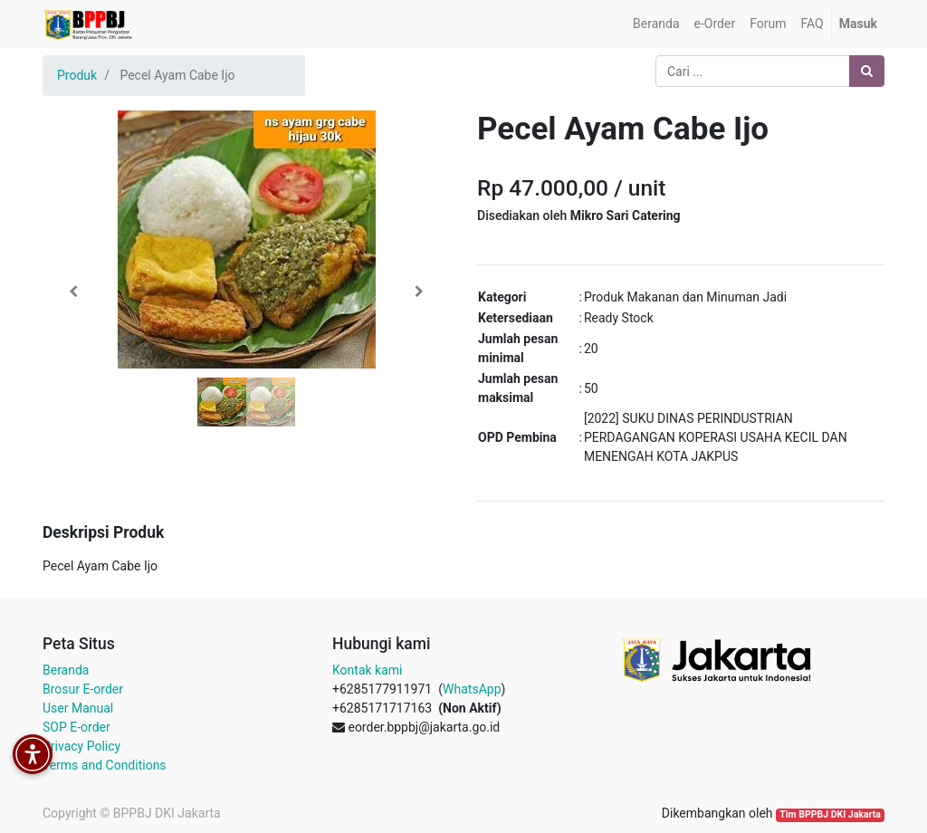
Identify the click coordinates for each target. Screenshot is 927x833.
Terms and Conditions (105, 765)
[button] (73, 291)
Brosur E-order (83, 689)
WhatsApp (472, 689)
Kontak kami (367, 670)
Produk (77, 75)
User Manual (78, 708)
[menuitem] (656, 24)
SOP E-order (76, 727)
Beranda (66, 670)
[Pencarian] (866, 71)
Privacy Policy (81, 746)
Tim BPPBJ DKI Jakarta (830, 814)
